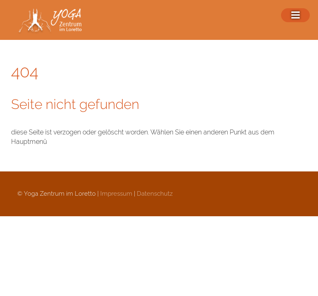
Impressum (116, 193)
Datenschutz (155, 193)
